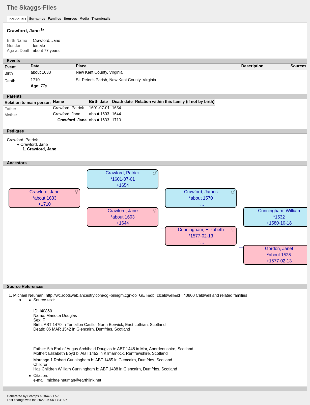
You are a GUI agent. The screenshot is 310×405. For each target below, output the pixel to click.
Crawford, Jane (66, 114)
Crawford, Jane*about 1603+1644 (123, 217)
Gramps (33, 396)
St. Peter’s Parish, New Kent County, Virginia (116, 80)
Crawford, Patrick (68, 108)
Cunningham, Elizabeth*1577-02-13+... (201, 236)
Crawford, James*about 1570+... (201, 198)
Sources (70, 18)
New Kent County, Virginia (99, 72)
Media (84, 18)
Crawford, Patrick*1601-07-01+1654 (123, 179)
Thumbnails (101, 18)
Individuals (17, 19)
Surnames (37, 18)
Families (54, 18)
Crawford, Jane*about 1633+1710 (45, 198)
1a (42, 29)
